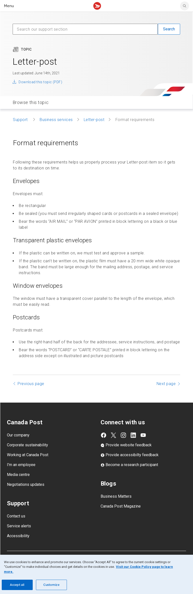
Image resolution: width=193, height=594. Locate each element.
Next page (166, 383)
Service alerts (19, 526)
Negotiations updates (25, 484)
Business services (56, 119)
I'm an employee (21, 464)
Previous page (31, 383)
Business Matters (116, 496)
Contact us (16, 516)
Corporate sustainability (27, 445)
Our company (18, 435)
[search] (184, 5)
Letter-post (94, 119)
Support (21, 119)
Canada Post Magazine (121, 506)
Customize (51, 585)
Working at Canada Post (27, 454)
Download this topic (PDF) (40, 82)
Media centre (18, 474)
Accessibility (18, 535)
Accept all (17, 585)
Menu (9, 5)
